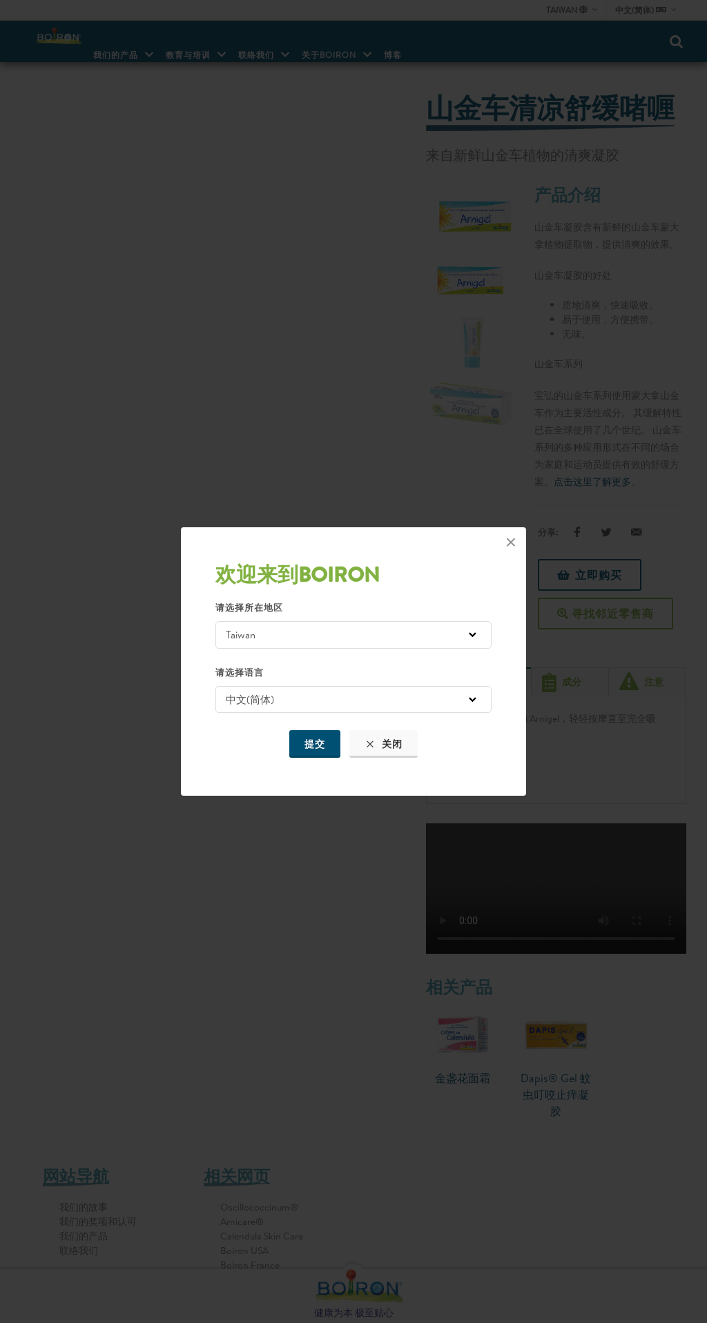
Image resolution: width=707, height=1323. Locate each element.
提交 (314, 744)
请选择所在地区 (249, 607)
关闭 (384, 744)
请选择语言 (239, 672)
